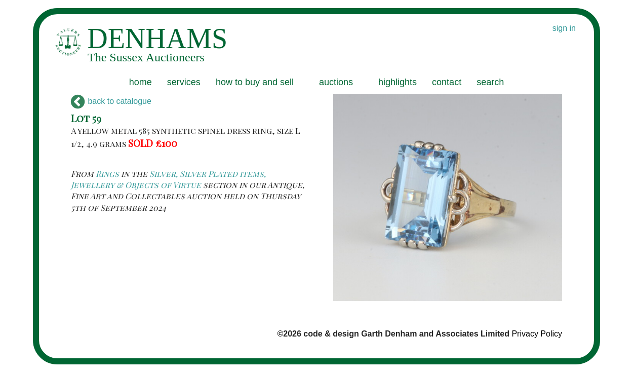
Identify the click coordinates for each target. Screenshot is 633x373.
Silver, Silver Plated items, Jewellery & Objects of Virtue (168, 179)
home (140, 82)
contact (446, 82)
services (184, 82)
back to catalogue (111, 101)
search (490, 82)
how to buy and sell (255, 82)
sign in (564, 28)
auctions (336, 82)
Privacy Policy (536, 333)
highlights (397, 82)
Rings (107, 173)
